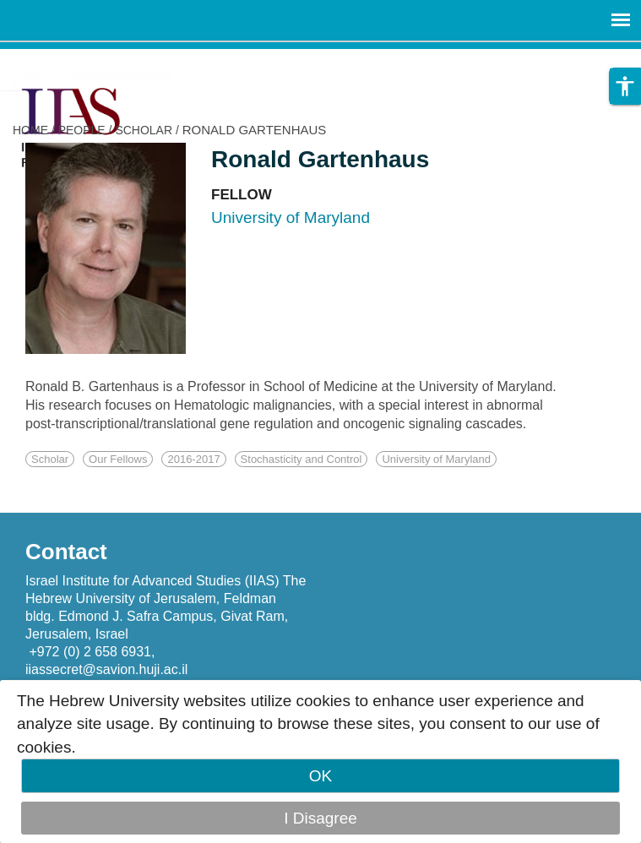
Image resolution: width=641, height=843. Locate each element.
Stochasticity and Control (301, 459)
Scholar (49, 459)
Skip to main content (72, 60)
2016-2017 (193, 459)
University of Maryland (436, 459)
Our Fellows (118, 459)
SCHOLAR (143, 130)
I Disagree (320, 818)
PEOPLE (82, 130)
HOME (30, 130)
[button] (625, 86)
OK (320, 776)
